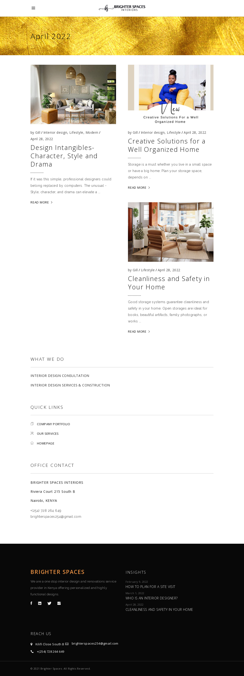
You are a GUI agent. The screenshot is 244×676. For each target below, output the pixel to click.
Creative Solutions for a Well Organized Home (167, 145)
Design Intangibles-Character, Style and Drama (64, 155)
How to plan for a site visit (150, 586)
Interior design (55, 132)
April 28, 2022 (41, 139)
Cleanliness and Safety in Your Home (169, 282)
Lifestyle (76, 132)
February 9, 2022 (137, 581)
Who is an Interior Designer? (152, 598)
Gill (37, 132)
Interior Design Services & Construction (70, 385)
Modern (92, 132)
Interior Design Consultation (59, 375)
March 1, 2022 (135, 593)
